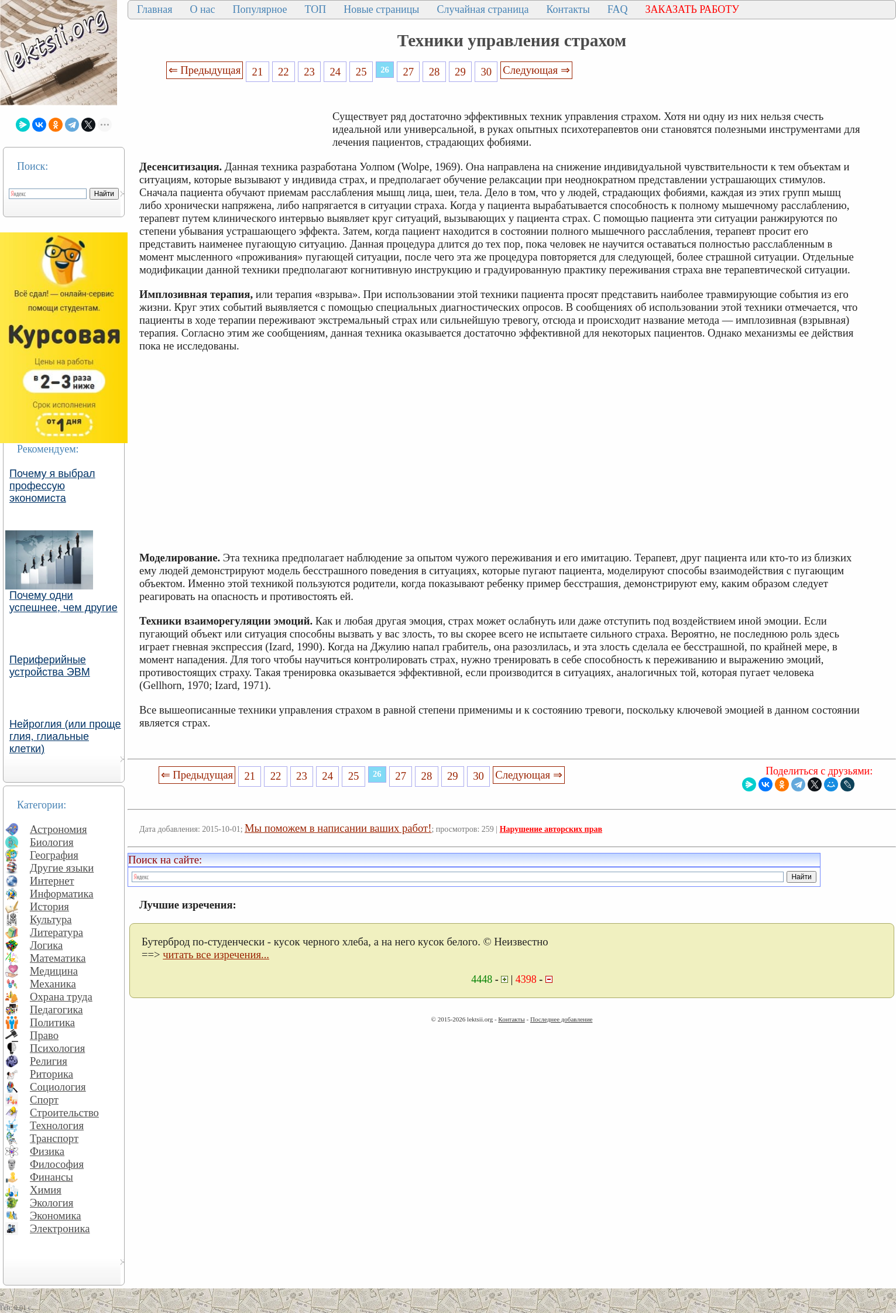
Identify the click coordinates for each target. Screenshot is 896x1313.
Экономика (55, 1215)
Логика (46, 945)
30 (486, 72)
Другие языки (62, 868)
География (54, 855)
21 (257, 72)
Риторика (51, 1074)
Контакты (567, 9)
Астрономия (58, 829)
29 (460, 72)
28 (434, 72)
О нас (202, 9)
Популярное (260, 9)
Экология (51, 1203)
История (49, 906)
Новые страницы (381, 9)
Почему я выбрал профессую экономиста (52, 486)
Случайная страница (482, 9)
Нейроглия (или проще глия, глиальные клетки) (65, 736)
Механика (53, 984)
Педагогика (56, 1009)
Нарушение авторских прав (551, 829)
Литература (56, 932)
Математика (58, 958)
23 (309, 72)
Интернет (52, 881)
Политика (52, 1022)
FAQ (617, 9)
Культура (51, 919)
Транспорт (54, 1138)
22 (283, 72)
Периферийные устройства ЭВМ (49, 666)
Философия (57, 1164)
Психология (57, 1048)
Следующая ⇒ (536, 70)
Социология (58, 1087)
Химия (45, 1190)
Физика (47, 1151)
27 (408, 72)
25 (361, 72)
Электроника (60, 1228)
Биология (52, 842)
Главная (154, 9)
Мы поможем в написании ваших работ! (338, 828)
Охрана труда (61, 996)
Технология (57, 1125)
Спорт (44, 1099)
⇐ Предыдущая (205, 70)
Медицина (54, 971)
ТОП (316, 9)
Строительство (64, 1112)
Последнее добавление (561, 1019)
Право (44, 1035)
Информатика (62, 893)
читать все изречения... (216, 954)
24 (335, 72)
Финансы (51, 1177)
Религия (48, 1061)
